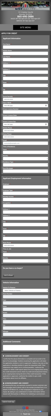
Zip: (4, 89)
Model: (5, 313)
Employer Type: (8, 190)
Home (18, 410)
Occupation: (7, 203)
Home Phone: (7, 134)
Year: (4, 300)
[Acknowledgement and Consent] (3, 355)
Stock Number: (7, 294)
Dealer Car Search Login (14, 411)
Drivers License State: (10, 115)
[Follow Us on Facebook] (24, 408)
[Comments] (25, 347)
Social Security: (8, 96)
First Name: (6, 44)
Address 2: (6, 69)
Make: (5, 306)
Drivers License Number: (11, 109)
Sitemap (28, 411)
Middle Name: (7, 50)
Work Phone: (7, 243)
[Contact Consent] (3, 383)
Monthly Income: (8, 197)
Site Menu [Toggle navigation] (25, 27)
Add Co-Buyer (8, 275)
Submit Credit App (8, 402)
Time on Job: (7, 249)
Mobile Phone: (7, 128)
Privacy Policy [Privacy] (32, 410)
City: (4, 75)
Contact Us (26, 410)
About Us (21, 410)
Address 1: (6, 63)
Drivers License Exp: (9, 121)
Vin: (4, 325)
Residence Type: (8, 162)
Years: (5, 149)
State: (5, 82)
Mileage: (5, 331)
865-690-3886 (25, 16)
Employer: (6, 184)
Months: (5, 156)
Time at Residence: (9, 146)
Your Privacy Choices (36, 411)
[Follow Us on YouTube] (27, 408)
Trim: (4, 319)
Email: (5, 140)
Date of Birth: (7, 103)
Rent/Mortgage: (8, 168)
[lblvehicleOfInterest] (25, 290)
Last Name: (6, 57)
